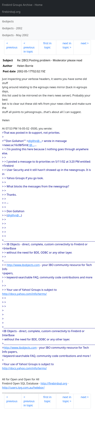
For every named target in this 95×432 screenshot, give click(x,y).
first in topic (47, 45)
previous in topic (28, 49)
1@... (31, 145)
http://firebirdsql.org (54, 383)
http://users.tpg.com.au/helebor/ (23, 387)
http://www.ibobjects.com (23, 265)
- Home (22, 5)
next (83, 43)
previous (11, 47)
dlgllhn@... (35, 141)
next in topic (67, 45)
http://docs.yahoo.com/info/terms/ (24, 294)
